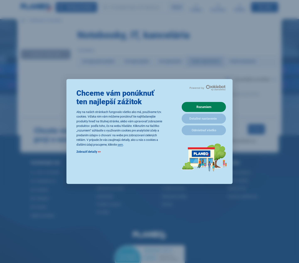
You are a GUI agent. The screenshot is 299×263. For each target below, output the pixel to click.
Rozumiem (203, 107)
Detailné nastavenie (203, 118)
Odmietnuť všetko (204, 130)
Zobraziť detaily (88, 151)
